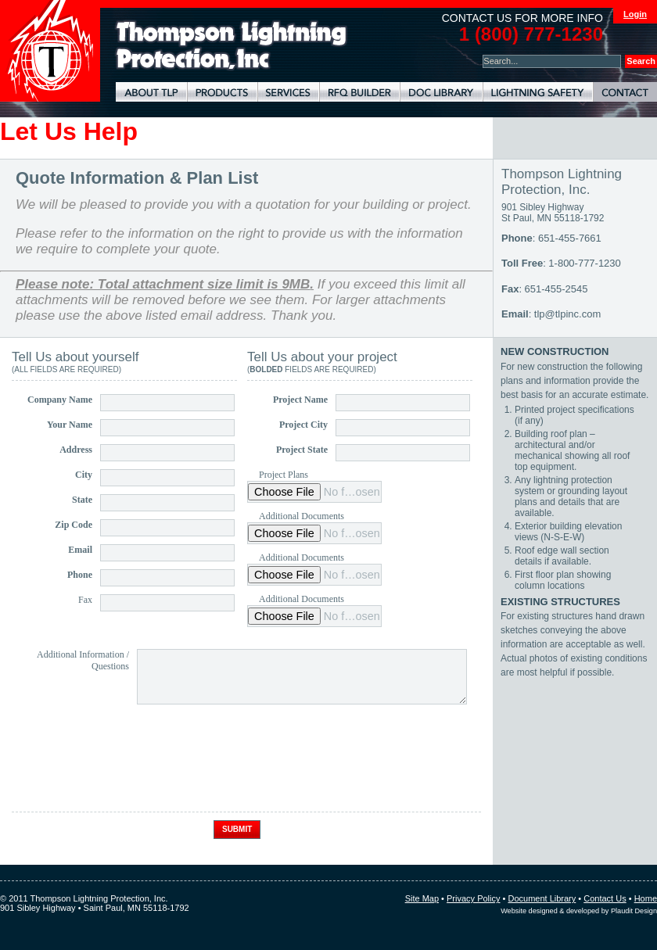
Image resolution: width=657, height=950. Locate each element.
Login (635, 14)
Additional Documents (301, 516)
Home (645, 898)
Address (75, 449)
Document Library (441, 92)
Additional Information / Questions (83, 660)
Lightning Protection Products (222, 92)
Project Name (300, 399)
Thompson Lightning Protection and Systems (50, 51)
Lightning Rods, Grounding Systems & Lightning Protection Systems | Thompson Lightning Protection (231, 45)
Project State (302, 449)
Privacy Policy (473, 898)
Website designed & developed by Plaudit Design (579, 911)
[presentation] (131, 773)
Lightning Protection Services (288, 92)
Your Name (69, 424)
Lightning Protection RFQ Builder (359, 92)
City (83, 474)
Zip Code (73, 524)
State (82, 499)
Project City (303, 424)
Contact (625, 92)
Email (80, 549)
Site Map (422, 898)
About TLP (151, 92)
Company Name (59, 399)
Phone (79, 574)
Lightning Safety (538, 92)
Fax (85, 599)
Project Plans (283, 474)
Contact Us (604, 898)
